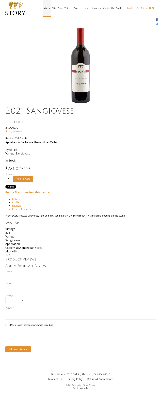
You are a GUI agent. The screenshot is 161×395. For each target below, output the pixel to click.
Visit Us (68, 8)
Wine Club (57, 8)
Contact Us (108, 8)
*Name (8, 271)
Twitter (156, 24)
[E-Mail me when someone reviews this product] (6, 325)
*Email (8, 283)
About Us (96, 8)
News (86, 8)
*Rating (8, 295)
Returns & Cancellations (100, 379)
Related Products (21, 209)
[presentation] (31, 336)
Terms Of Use (55, 379)
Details (16, 199)
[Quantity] (8, 179)
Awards (77, 8)
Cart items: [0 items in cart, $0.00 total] (145, 8)
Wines (47, 8)
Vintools (84, 388)
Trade (119, 8)
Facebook (156, 19)
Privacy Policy (75, 379)
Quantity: (9, 174)
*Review (9, 308)
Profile (15, 202)
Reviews (16, 205)
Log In (130, 8)
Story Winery (13, 131)
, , (87, 374)
